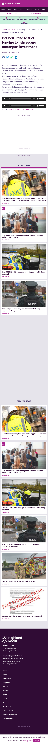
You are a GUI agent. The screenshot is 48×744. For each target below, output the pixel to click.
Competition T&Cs (10, 715)
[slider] (21, 98)
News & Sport (11, 30)
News (3, 9)
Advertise (6, 703)
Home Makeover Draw (19, 19)
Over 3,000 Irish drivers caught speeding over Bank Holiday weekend (23, 273)
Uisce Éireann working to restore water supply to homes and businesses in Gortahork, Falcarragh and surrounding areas (24, 199)
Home (4, 30)
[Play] (5, 99)
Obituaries (18, 9)
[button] (3, 57)
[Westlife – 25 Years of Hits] (38, 18)
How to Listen (8, 711)
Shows (43, 9)
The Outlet (24, 23)
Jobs (5, 698)
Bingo (5, 694)
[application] (24, 99)
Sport (9, 9)
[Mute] (38, 99)
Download (29, 109)
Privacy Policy (8, 719)
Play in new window (16, 109)
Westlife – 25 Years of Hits (37, 19)
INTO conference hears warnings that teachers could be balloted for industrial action (22, 236)
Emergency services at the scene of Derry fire (18, 581)
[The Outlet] (24, 21)
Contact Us (7, 707)
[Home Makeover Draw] (20, 18)
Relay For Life (6, 19)
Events (36, 9)
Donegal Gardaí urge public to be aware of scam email (22, 616)
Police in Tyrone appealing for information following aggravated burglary (21, 310)
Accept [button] (37, 741)
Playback (28, 9)
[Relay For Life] (6, 18)
